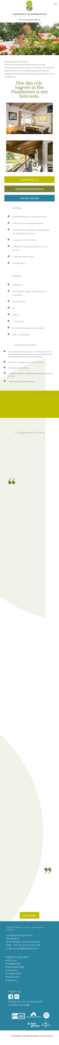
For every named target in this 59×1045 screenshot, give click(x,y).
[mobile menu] (55, 4)
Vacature (11, 980)
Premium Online (46, 1035)
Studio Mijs (25, 1035)
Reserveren (13, 976)
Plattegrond (13, 963)
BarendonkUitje (15, 966)
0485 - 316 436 (14, 945)
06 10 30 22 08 (32, 945)
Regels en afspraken (17, 957)
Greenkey (12, 970)
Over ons (11, 960)
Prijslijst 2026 (13, 973)
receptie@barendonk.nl (25, 948)
